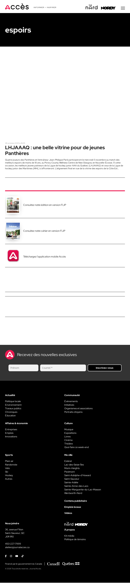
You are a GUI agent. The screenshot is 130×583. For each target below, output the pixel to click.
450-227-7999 (13, 544)
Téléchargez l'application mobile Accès (44, 257)
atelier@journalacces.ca (17, 547)
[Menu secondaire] (123, 8)
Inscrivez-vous (104, 368)
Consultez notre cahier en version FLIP (44, 231)
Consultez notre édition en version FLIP (44, 205)
